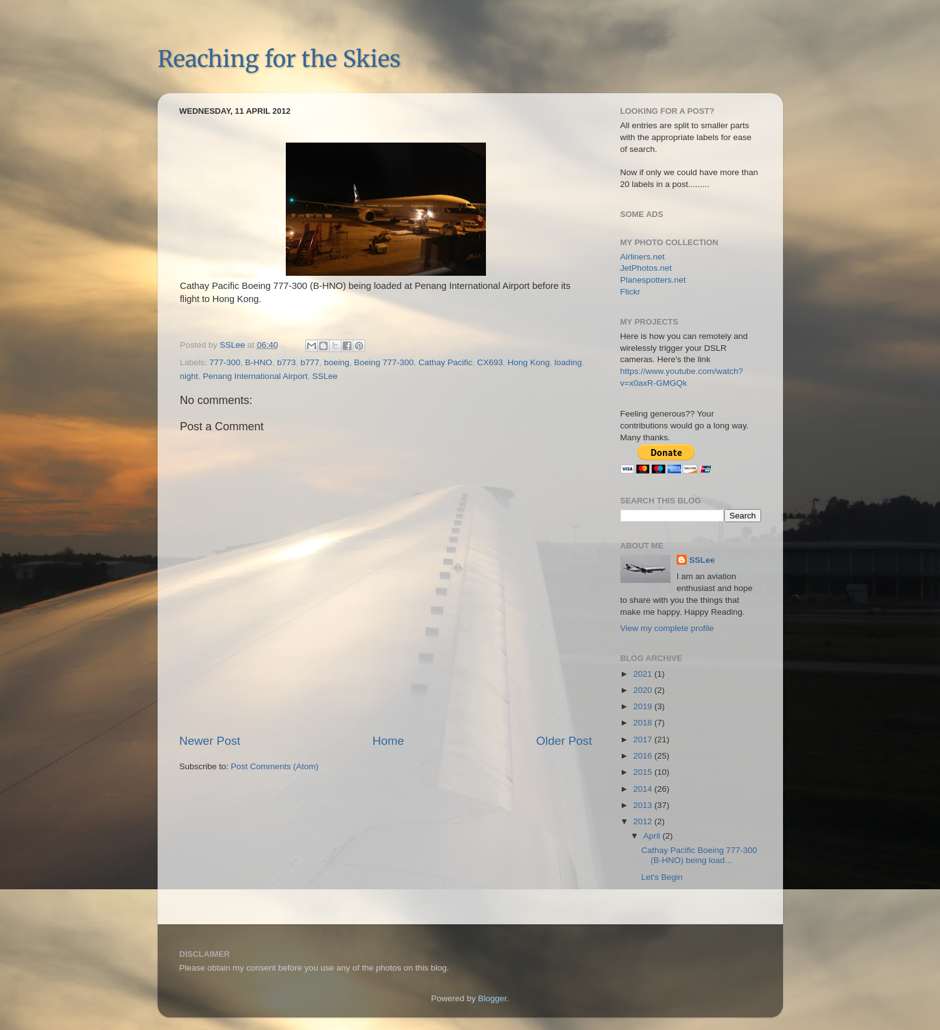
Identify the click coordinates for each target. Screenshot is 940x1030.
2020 (643, 690)
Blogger (492, 998)
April (653, 836)
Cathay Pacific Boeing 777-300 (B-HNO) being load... (699, 855)
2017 (643, 739)
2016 (643, 755)
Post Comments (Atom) (274, 766)
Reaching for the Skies (279, 59)
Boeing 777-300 (383, 362)
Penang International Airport (255, 376)
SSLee (325, 376)
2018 (643, 722)
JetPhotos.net (646, 268)
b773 (286, 362)
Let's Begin (661, 877)
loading (568, 362)
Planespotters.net (653, 280)
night (189, 376)
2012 (643, 821)
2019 (643, 706)
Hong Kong (529, 362)
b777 (309, 362)
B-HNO (259, 362)
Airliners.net (642, 256)
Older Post (564, 740)
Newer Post (210, 740)
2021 (643, 674)
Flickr (630, 291)
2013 (643, 805)
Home (388, 740)
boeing (337, 362)
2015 (643, 772)
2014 (643, 789)
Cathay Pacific (445, 362)
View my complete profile (667, 628)
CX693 (490, 362)
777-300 (225, 362)
